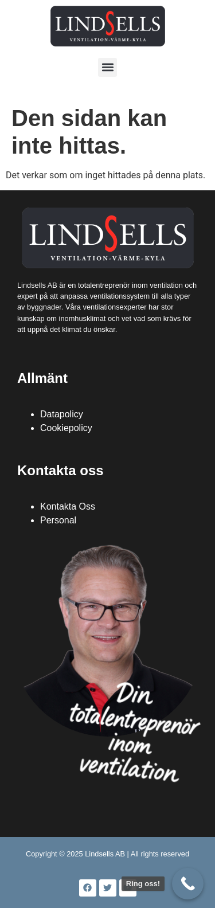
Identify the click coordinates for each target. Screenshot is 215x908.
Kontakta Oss (67, 506)
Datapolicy (61, 414)
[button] (107, 67)
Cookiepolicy (66, 428)
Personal (58, 520)
